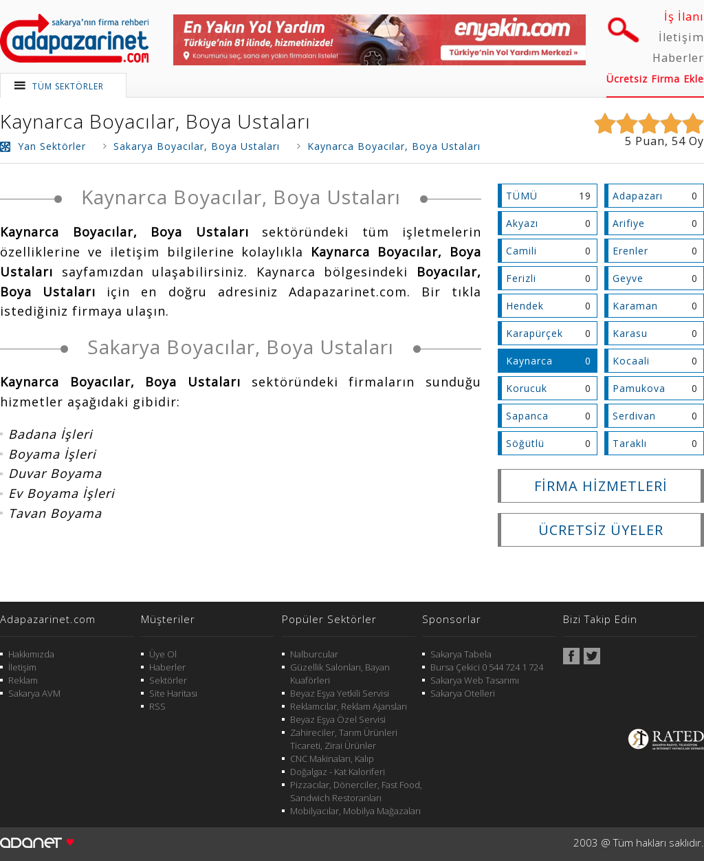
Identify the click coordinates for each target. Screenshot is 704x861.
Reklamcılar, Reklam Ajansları (348, 706)
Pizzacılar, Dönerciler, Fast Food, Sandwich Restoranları (356, 791)
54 (678, 141)
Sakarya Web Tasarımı (474, 680)
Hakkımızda (31, 654)
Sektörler (168, 680)
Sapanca (527, 415)
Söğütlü (525, 443)
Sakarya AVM (34, 693)
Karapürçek (534, 333)
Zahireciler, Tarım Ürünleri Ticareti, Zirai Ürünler (343, 739)
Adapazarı (638, 195)
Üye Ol (163, 654)
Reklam (23, 680)
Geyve (628, 278)
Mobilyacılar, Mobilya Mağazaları (355, 811)
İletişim (681, 37)
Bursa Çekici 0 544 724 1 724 (486, 667)
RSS (157, 706)
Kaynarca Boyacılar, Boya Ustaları (155, 121)
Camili (521, 250)
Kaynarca (529, 360)
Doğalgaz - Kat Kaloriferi (337, 771)
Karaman (635, 305)
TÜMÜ (522, 195)
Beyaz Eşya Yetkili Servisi (339, 693)
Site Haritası (173, 693)
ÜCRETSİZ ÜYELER (600, 530)
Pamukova (639, 388)
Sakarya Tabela (461, 654)
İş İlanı (684, 16)
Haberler (678, 57)
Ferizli (521, 278)
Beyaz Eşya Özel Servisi (338, 719)
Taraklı (630, 443)
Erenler (630, 250)
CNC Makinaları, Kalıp (332, 758)
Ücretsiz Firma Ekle (655, 78)
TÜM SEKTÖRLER (68, 86)
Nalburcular (314, 654)
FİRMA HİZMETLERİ (601, 486)
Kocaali (631, 360)
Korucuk (526, 388)
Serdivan (634, 415)
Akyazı (522, 223)
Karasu (630, 333)
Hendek (525, 305)
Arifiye (629, 223)
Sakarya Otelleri (462, 693)
